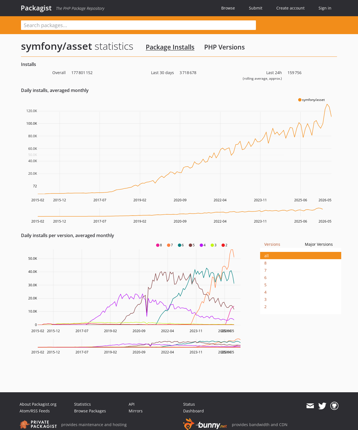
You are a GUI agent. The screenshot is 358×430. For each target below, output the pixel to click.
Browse (228, 8)
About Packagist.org (38, 404)
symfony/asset (56, 46)
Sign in (325, 8)
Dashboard (193, 411)
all (266, 255)
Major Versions (319, 244)
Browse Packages (90, 411)
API (132, 404)
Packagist (36, 7)
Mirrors (136, 411)
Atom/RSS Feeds (35, 411)
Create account (290, 8)
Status (189, 404)
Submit (255, 8)
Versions (272, 244)
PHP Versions (224, 46)
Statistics (82, 404)
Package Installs (170, 46)
